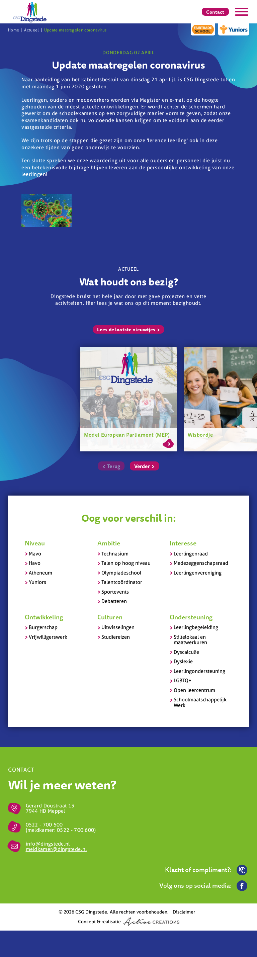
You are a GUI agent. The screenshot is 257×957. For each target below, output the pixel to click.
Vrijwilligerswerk (48, 636)
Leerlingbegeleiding (196, 627)
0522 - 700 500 (44, 824)
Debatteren (114, 601)
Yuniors (37, 582)
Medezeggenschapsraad (201, 563)
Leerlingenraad (191, 553)
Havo (34, 563)
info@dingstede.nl (48, 843)
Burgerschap (43, 627)
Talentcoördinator (121, 582)
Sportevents (115, 591)
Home (13, 30)
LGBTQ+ (182, 680)
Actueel (31, 30)
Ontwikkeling (44, 617)
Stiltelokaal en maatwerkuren (190, 639)
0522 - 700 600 (75, 830)
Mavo (35, 553)
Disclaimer (184, 911)
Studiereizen (115, 636)
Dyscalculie (186, 652)
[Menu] (241, 11)
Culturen (109, 617)
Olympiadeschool (121, 572)
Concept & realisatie (128, 922)
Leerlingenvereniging (198, 572)
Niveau (35, 543)
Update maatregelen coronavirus (75, 30)
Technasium (114, 553)
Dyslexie (183, 661)
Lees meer (168, 442)
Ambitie (108, 543)
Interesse (183, 543)
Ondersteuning (191, 617)
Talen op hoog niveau (126, 563)
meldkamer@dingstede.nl (56, 849)
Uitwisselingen (118, 627)
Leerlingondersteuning (199, 671)
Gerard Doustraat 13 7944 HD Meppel (50, 808)
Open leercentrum (194, 690)
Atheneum (40, 572)
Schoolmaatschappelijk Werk (200, 702)
